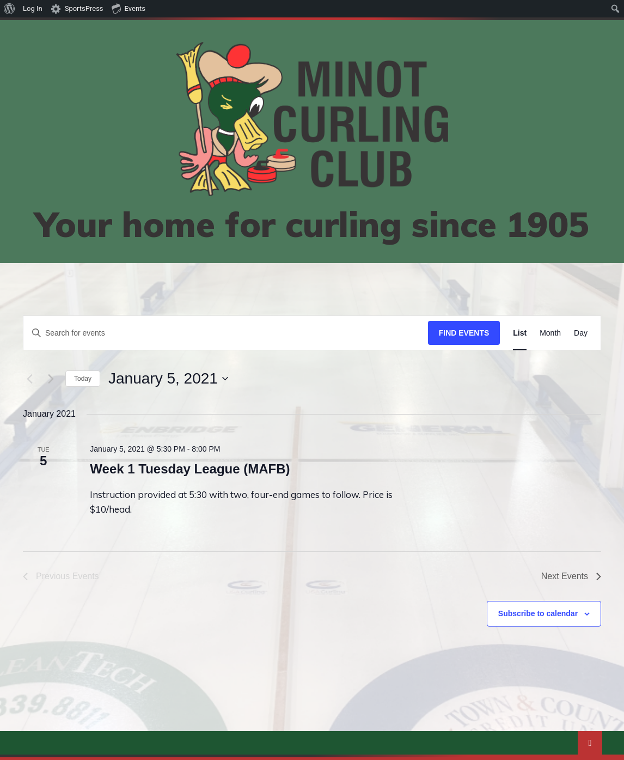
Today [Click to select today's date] (82, 378)
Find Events (464, 333)
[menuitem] (9, 8)
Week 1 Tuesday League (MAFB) (190, 468)
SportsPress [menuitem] (84, 8)
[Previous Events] (29, 378)
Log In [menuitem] (32, 8)
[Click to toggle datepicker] (168, 379)
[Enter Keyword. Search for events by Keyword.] (225, 333)
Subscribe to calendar (538, 613)
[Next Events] (50, 378)
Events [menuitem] (128, 8)
